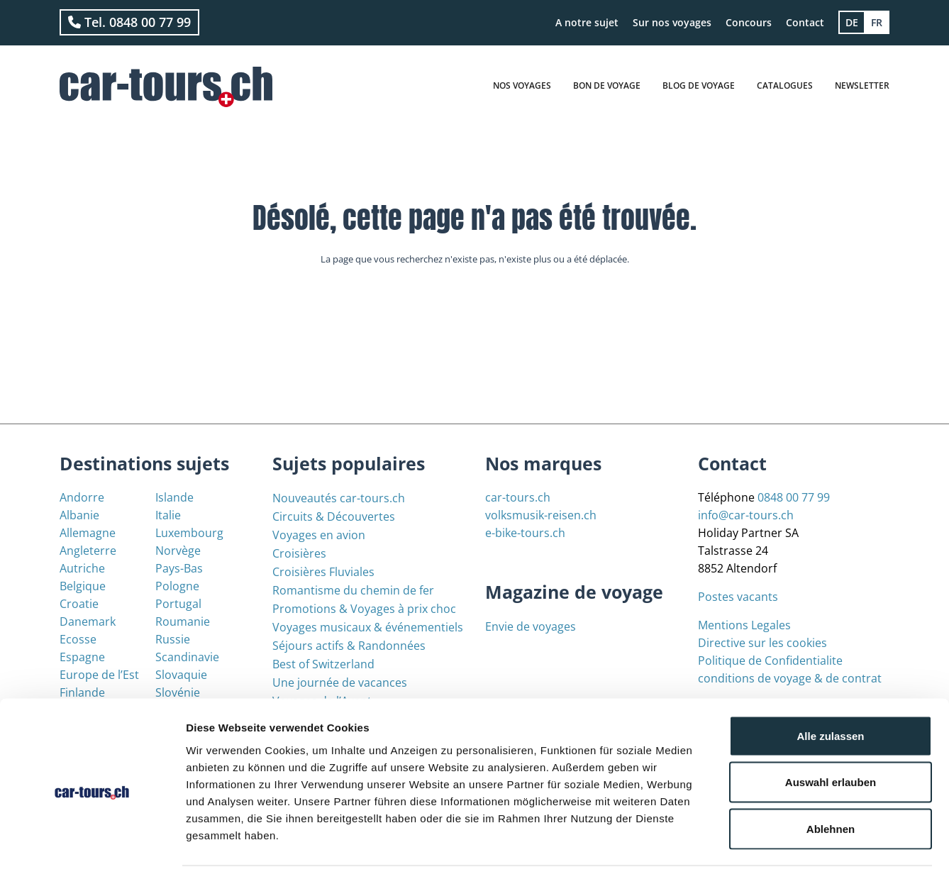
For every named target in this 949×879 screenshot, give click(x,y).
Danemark (88, 621)
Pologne (177, 586)
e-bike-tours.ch (525, 533)
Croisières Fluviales (323, 572)
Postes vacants (738, 596)
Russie (172, 639)
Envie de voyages (530, 626)
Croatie (79, 604)
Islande (174, 497)
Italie (168, 515)
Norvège (178, 550)
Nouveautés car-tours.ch (338, 498)
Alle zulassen (830, 693)
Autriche (82, 568)
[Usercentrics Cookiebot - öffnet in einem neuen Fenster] (92, 851)
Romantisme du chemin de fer (353, 590)
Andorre (82, 497)
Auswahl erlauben (830, 740)
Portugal (178, 604)
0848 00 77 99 (793, 497)
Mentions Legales (744, 625)
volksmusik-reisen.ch (540, 515)
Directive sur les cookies (762, 643)
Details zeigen (754, 851)
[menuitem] (852, 22)
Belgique (83, 586)
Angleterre (88, 550)
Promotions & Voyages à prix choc (364, 609)
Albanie (79, 515)
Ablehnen (830, 786)
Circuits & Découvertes (333, 516)
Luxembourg (189, 533)
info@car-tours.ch (746, 515)
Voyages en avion (318, 535)
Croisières (299, 553)
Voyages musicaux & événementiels (367, 627)
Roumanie (182, 621)
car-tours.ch (517, 497)
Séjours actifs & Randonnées (349, 645)
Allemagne (88, 533)
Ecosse (78, 639)
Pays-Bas (179, 568)
